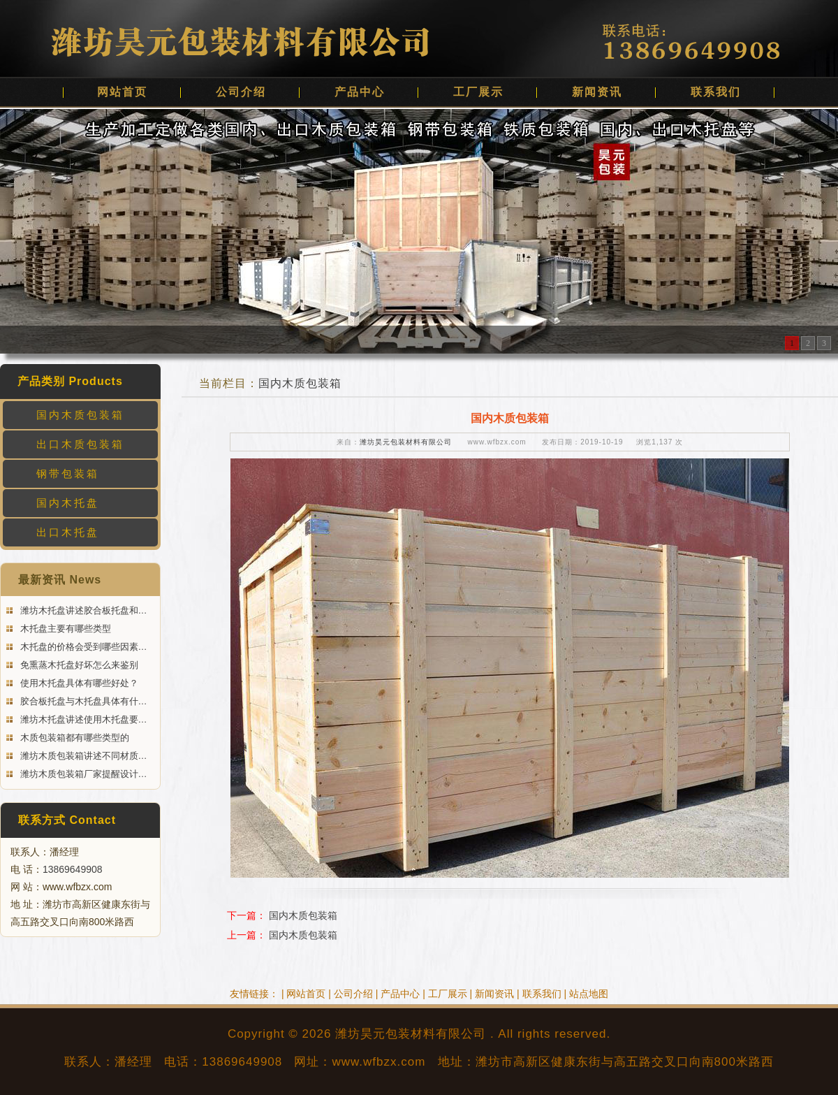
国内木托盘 (67, 503)
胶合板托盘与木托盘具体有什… (82, 701)
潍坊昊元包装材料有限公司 (406, 442)
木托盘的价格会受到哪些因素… (82, 646)
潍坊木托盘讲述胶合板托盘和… (82, 610)
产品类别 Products (70, 381)
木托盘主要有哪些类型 (64, 628)
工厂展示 (478, 92)
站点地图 (588, 993)
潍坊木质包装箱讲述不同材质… (82, 755)
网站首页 (122, 92)
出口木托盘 (67, 532)
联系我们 (716, 92)
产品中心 (360, 92)
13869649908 (73, 869)
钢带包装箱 (67, 473)
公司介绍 (241, 92)
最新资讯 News (59, 580)
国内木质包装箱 (80, 415)
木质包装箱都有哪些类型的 (73, 737)
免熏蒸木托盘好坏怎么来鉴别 (77, 665)
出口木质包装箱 (80, 444)
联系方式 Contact (67, 820)
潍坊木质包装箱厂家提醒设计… (82, 774)
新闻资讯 (597, 92)
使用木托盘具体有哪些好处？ (77, 683)
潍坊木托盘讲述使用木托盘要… (82, 719)
